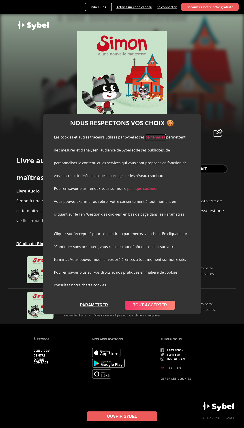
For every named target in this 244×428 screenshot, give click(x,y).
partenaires (155, 137)
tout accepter (150, 305)
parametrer (94, 305)
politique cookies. (142, 188)
